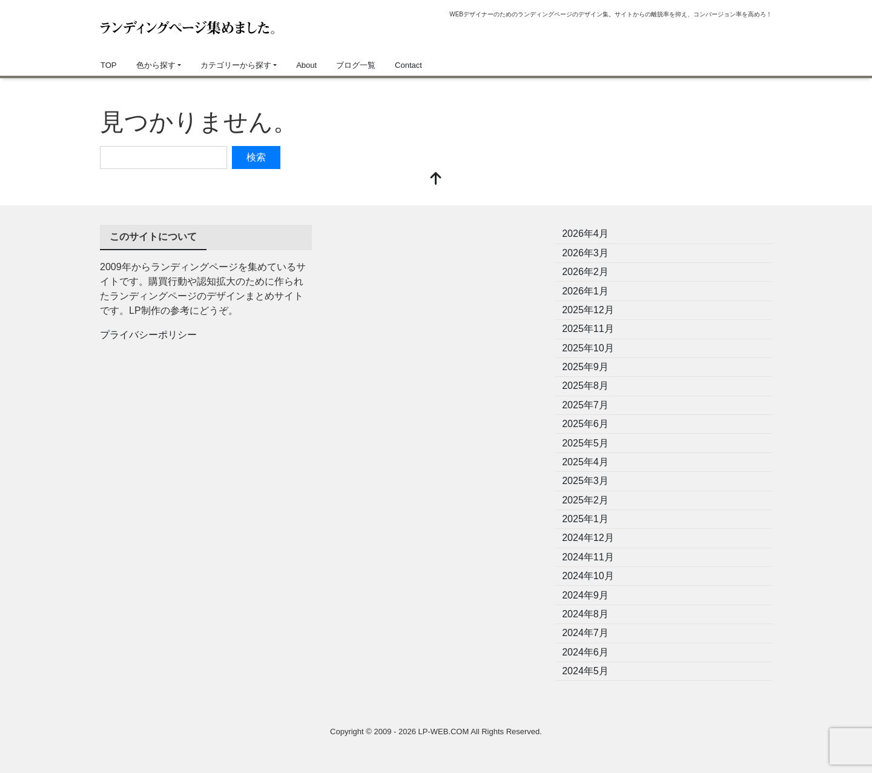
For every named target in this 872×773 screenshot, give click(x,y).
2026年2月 (585, 272)
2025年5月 (585, 443)
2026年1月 (585, 291)
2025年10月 (587, 348)
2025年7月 (585, 405)
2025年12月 (587, 310)
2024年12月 (587, 537)
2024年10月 (587, 576)
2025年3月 (585, 481)
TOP (109, 65)
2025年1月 (585, 519)
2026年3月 (585, 253)
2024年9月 (585, 595)
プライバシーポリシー (148, 335)
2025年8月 (585, 385)
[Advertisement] (436, 309)
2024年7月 (585, 633)
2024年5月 (585, 671)
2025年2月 (585, 500)
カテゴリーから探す (235, 65)
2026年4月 (585, 233)
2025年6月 (585, 424)
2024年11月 (587, 557)
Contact (408, 65)
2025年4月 (585, 462)
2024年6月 (585, 652)
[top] (436, 179)
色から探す (156, 65)
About (306, 65)
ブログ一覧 (355, 65)
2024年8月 (585, 614)
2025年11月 (587, 328)
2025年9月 (585, 367)
